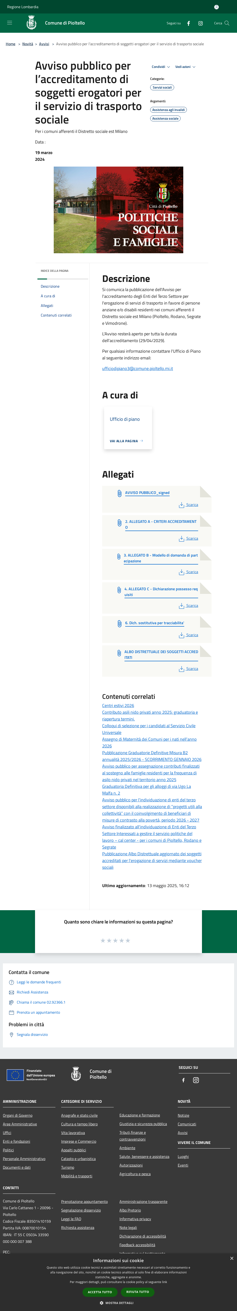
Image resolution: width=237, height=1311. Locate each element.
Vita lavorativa (73, 1133)
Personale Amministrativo (24, 1159)
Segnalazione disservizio (81, 1210)
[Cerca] (227, 23)
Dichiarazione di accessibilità (142, 1236)
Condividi (162, 67)
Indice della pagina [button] (54, 270)
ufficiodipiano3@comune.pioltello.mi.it (137, 368)
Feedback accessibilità (137, 1245)
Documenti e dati (17, 1167)
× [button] (231, 1258)
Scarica (188, 504)
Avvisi (44, 44)
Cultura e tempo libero (79, 1124)
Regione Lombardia (22, 7)
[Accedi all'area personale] (216, 7)
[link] (137, 368)
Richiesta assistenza (77, 1227)
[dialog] (118, 1282)
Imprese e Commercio (78, 1141)
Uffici (7, 1133)
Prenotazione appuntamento (84, 1201)
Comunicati (187, 1124)
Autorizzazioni (131, 1165)
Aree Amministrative (20, 1124)
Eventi (183, 1165)
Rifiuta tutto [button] (137, 1292)
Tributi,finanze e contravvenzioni (132, 1135)
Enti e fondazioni (16, 1141)
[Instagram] (198, 23)
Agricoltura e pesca (135, 1174)
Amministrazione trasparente (143, 1201)
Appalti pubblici (73, 1150)
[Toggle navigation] (9, 23)
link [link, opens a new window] (164, 1282)
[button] (118, 1302)
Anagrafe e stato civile (79, 1115)
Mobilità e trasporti (76, 1176)
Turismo (67, 1167)
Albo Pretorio (130, 1210)
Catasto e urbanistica (78, 1159)
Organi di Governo (17, 1115)
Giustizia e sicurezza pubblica (143, 1124)
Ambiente (127, 1148)
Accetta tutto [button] (100, 1292)
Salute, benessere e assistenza (144, 1156)
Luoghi (183, 1156)
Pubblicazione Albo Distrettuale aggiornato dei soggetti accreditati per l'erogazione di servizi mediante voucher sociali (152, 860)
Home (10, 44)
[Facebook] (186, 23)
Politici (8, 1150)
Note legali (128, 1227)
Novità (27, 44)
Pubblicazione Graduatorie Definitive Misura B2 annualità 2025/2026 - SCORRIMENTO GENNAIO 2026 (151, 756)
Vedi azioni (186, 67)
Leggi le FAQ (71, 1219)
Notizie (183, 1115)
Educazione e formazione (139, 1115)
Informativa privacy (135, 1219)
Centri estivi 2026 (118, 705)
